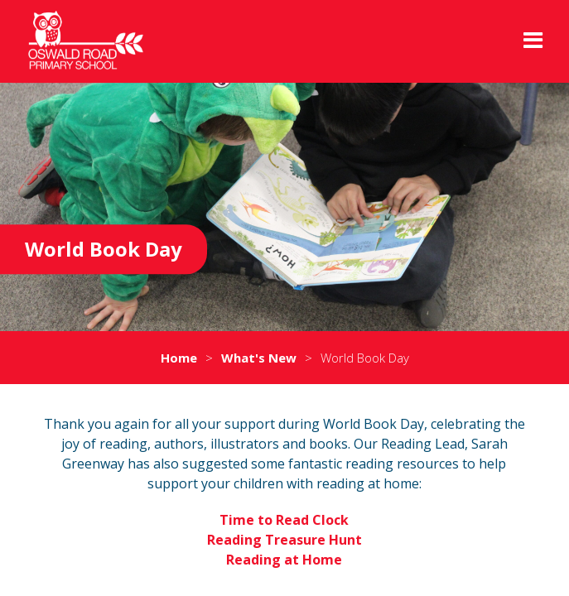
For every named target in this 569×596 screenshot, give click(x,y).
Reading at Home (284, 559)
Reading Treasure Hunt (284, 540)
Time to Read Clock (284, 520)
